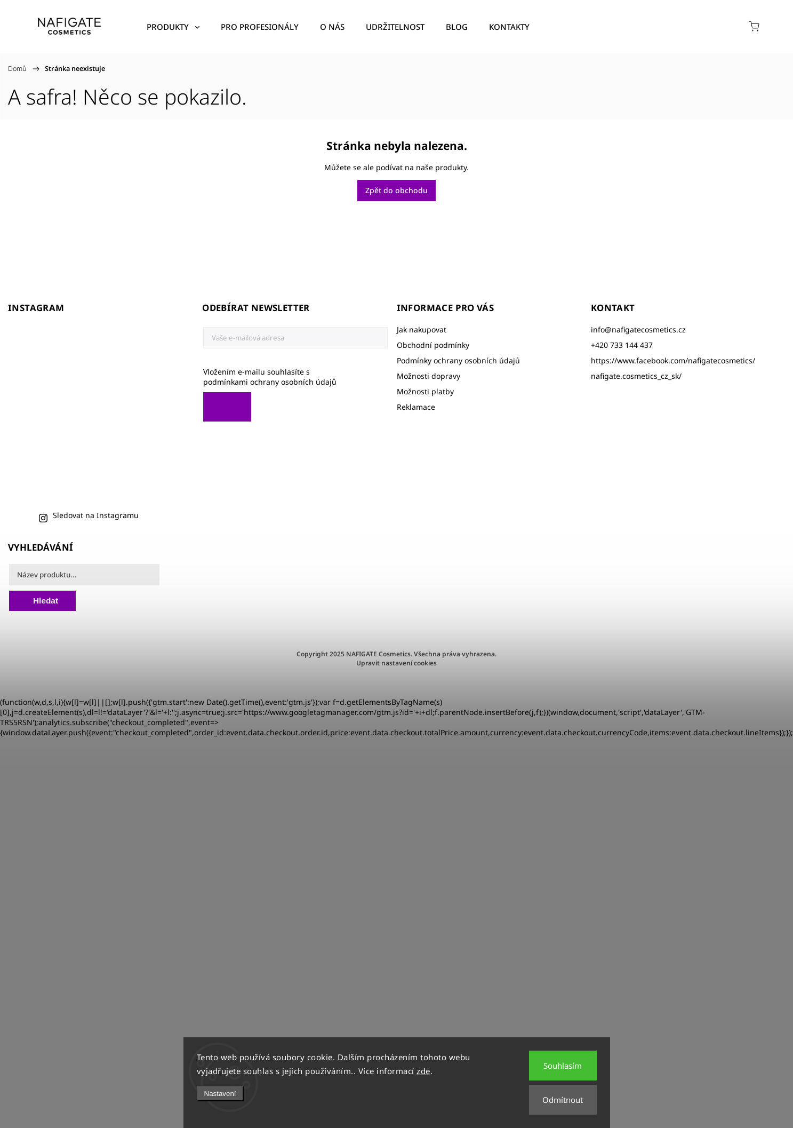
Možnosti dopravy (428, 376)
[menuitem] (173, 26)
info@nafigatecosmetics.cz (638, 329)
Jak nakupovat (421, 329)
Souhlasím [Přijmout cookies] (562, 1065)
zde (423, 1071)
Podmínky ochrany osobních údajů (458, 360)
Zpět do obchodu (396, 190)
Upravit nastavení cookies (396, 663)
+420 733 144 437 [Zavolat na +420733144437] (622, 345)
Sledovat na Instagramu (96, 515)
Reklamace (416, 407)
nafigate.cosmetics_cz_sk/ (636, 376)
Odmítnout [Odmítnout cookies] (562, 1099)
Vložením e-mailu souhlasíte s (290, 377)
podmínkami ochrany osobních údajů (270, 382)
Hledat (45, 600)
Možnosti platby (425, 391)
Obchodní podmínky (433, 345)
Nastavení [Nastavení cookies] (220, 1094)
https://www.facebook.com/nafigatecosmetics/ (673, 360)
